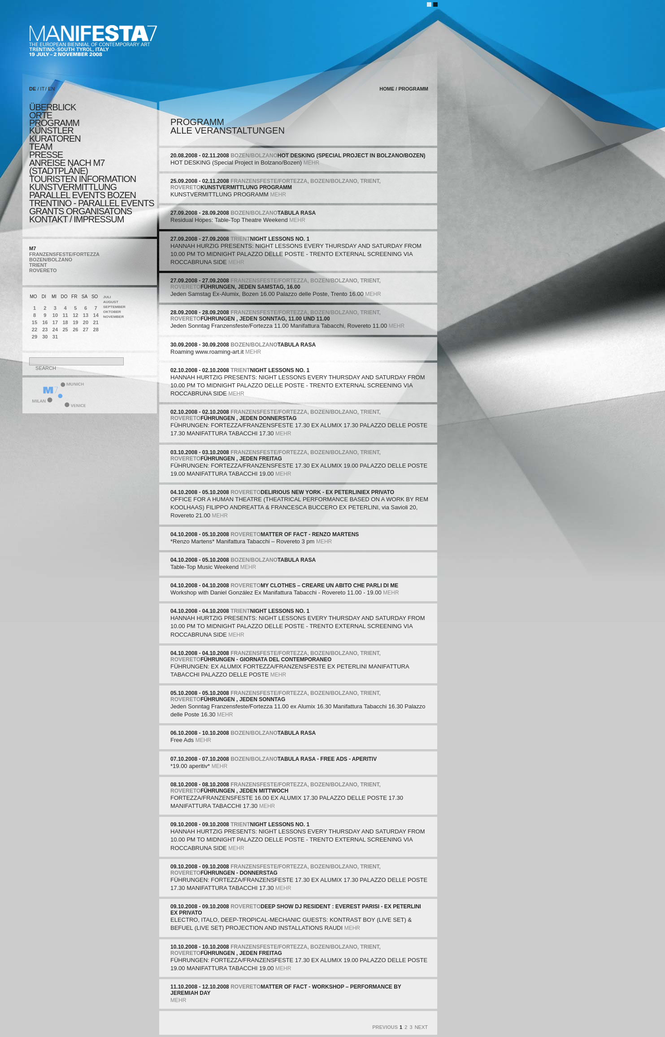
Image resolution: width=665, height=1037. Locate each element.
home (386, 88)
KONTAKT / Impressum (76, 219)
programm (54, 122)
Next (421, 1027)
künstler (51, 130)
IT (42, 88)
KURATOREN (55, 139)
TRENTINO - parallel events (91, 203)
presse (46, 155)
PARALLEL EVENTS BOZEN (82, 195)
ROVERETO (43, 270)
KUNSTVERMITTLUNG (73, 187)
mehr (311, 163)
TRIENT (38, 265)
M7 (32, 248)
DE (32, 88)
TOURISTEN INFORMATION (82, 179)
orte (40, 115)
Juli (107, 297)
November (113, 317)
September (114, 307)
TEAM (40, 147)
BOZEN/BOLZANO (50, 259)
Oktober (112, 312)
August (110, 302)
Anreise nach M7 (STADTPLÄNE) (66, 167)
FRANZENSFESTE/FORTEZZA (64, 254)
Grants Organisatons (80, 211)
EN (51, 88)
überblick (52, 107)
